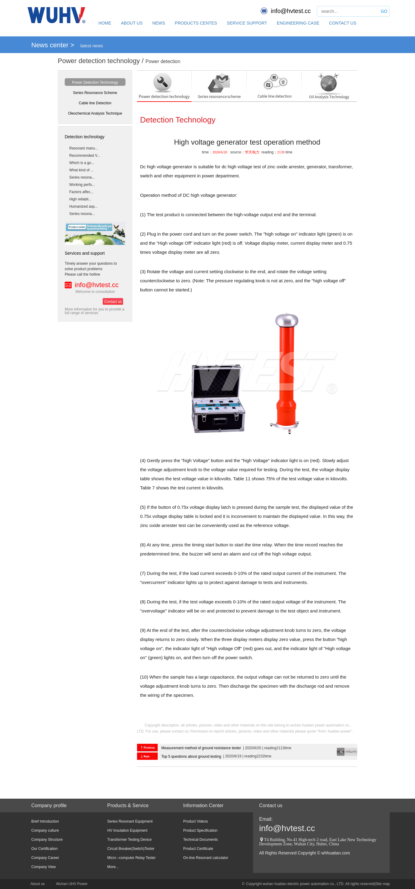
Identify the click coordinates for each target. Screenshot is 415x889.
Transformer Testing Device (129, 839)
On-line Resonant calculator (205, 858)
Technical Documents (200, 839)
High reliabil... (80, 199)
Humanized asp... (83, 206)
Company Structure (47, 839)
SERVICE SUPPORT (247, 23)
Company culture (45, 830)
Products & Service (128, 805)
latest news (91, 45)
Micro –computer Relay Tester (131, 858)
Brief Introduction (45, 821)
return (347, 752)
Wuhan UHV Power (72, 884)
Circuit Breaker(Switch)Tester (130, 849)
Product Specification (200, 830)
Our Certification (44, 849)
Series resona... (82, 177)
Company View (43, 867)
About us (37, 884)
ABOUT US (131, 23)
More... (112, 867)
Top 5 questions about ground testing (191, 756)
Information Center (203, 805)
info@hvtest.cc (291, 11)
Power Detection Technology (95, 82)
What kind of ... (81, 170)
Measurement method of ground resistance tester (201, 748)
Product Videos (195, 821)
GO (384, 11)
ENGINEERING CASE (298, 23)
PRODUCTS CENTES (196, 23)
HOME (104, 23)
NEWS (158, 23)
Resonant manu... (83, 148)
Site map (383, 884)
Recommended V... (84, 155)
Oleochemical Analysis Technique (95, 113)
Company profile (49, 805)
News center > (52, 45)
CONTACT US (342, 23)
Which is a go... (81, 163)
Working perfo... (82, 185)
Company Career (45, 858)
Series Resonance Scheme (95, 93)
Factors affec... (81, 192)
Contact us (113, 302)
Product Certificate (198, 849)
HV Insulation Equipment (127, 830)
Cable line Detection (95, 103)
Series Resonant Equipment (130, 821)
